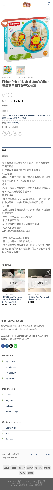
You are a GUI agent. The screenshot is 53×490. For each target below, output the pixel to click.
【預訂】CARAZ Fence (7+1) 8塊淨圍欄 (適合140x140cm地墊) (12, 299)
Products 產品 (12, 118)
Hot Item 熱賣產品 (19, 485)
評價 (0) (5, 156)
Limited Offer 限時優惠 (32, 483)
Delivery (9, 406)
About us (10, 394)
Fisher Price (28, 77)
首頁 (4, 77)
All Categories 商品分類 (34, 481)
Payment (10, 400)
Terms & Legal (12, 412)
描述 (4, 150)
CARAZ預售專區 (35, 485)
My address (11, 367)
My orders (10, 361)
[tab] (26, 150)
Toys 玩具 (22, 118)
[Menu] (4, 4)
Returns (9, 433)
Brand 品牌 (14, 77)
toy (17, 123)
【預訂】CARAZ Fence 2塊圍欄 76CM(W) (38, 298)
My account (11, 373)
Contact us (11, 428)
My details (10, 378)
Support (9, 439)
